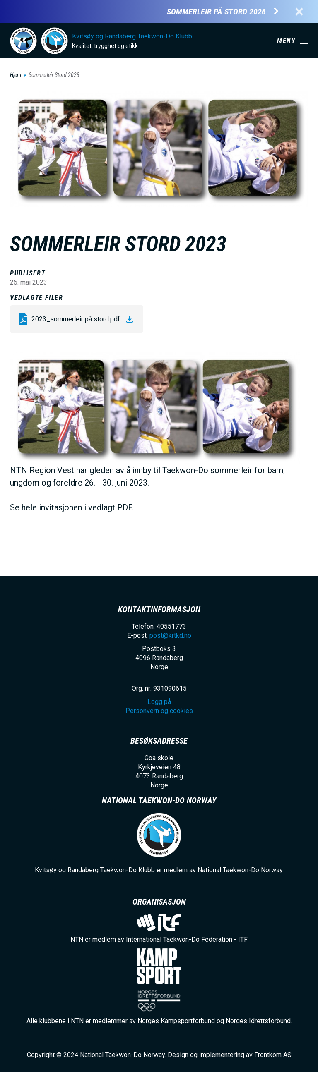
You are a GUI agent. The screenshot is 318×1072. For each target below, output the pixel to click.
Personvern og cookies (159, 711)
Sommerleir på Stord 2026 (216, 12)
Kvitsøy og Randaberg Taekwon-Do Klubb (132, 36)
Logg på (159, 702)
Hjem (15, 75)
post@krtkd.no (170, 635)
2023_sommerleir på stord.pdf (75, 319)
